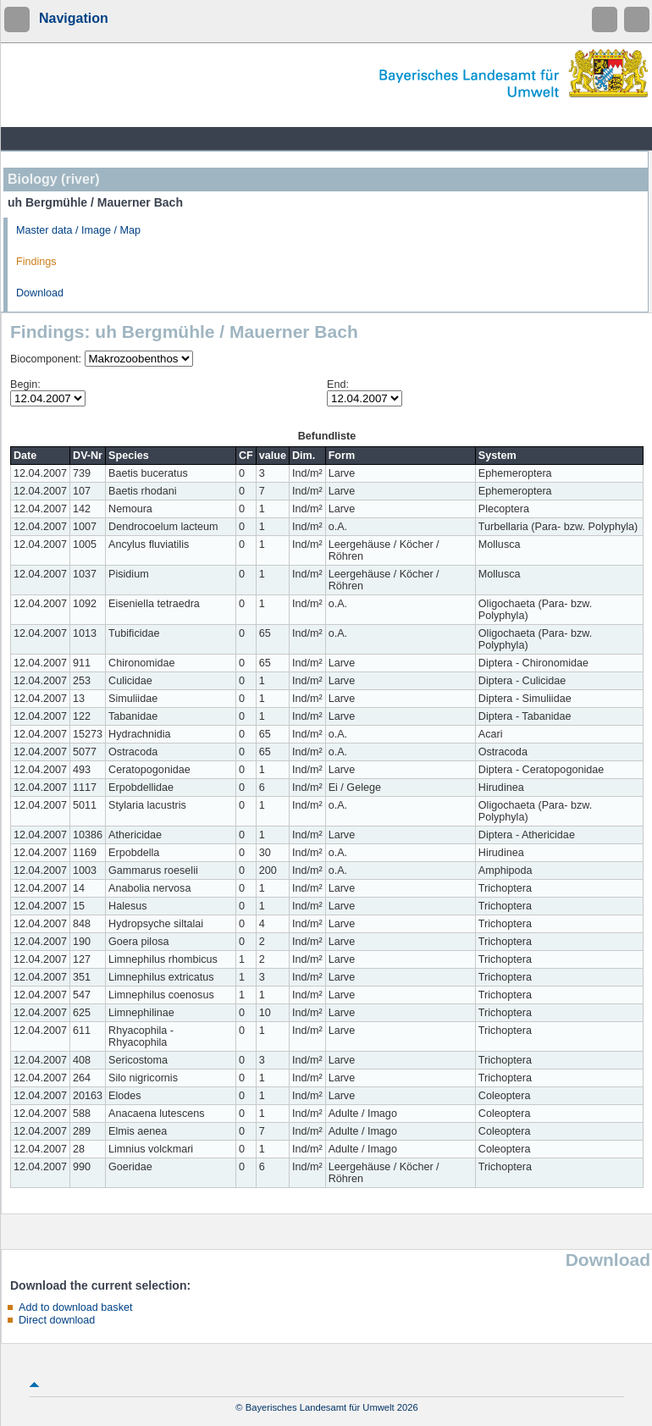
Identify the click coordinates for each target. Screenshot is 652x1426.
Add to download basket (75, 1307)
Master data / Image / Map (78, 230)
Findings (36, 262)
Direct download (57, 1320)
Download (40, 293)
